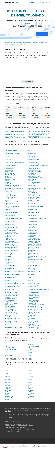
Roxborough (31, 387)
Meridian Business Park (33, 200)
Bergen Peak (8, 180)
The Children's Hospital (33, 291)
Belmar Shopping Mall (10, 179)
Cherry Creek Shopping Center (12, 229)
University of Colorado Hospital (35, 307)
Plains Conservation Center (34, 241)
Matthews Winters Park (33, 189)
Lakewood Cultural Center (34, 170)
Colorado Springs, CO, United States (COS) (15, 137)
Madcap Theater (32, 185)
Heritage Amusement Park (11, 328)
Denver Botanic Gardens (10, 270)
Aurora (6, 372)
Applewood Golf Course (10, 158)
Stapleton (30, 353)
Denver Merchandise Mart (11, 280)
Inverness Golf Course (33, 161)
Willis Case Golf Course (33, 327)
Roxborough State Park (33, 260)
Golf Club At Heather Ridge (11, 321)
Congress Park (8, 256)
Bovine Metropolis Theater (11, 197)
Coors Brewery (8, 257)
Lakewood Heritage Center (34, 171)
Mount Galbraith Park (33, 211)
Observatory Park (32, 226)
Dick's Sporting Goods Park (11, 295)
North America (14, 42)
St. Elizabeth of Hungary (33, 285)
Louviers (30, 378)
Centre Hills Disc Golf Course (11, 221)
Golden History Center (10, 319)
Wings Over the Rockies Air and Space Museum (39, 328)
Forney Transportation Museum (12, 310)
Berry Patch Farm (9, 183)
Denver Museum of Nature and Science (14, 285)
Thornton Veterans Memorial (34, 297)
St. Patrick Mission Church (34, 288)
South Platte (31, 274)
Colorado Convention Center (11, 242)
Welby (29, 355)
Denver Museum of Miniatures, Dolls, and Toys (15, 283)
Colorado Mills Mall (9, 244)
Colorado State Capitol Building (12, 250)
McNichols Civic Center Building (35, 195)
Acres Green (8, 369)
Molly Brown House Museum (34, 204)
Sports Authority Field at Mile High (36, 282)
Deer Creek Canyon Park (10, 265)
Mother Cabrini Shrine (33, 208)
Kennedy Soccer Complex (34, 164)
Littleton (30, 375)
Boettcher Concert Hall (10, 192)
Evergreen (7, 388)
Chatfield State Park (9, 224)
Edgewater (7, 385)
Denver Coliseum (9, 276)
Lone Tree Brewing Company (35, 182)
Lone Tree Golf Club (33, 183)
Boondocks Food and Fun (11, 195)
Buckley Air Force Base (10, 203)
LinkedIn (38, 434)
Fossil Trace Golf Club (10, 312)
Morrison (30, 379)
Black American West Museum (12, 185)
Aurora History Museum (10, 167)
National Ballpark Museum (34, 217)
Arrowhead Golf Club (9, 161)
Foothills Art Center (9, 307)
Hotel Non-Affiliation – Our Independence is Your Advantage (19, 425)
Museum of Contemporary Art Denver (36, 214)
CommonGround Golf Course (11, 251)
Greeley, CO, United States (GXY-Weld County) (39, 137)
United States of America (25, 42)
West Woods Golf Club (33, 321)
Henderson (7, 399)
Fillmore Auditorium (9, 304)
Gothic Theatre (8, 324)
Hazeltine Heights (9, 397)
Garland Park (8, 315)
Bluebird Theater (8, 191)
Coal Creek (7, 379)
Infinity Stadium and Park (33, 158)
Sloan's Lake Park (32, 273)
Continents (7, 42)
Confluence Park (8, 254)
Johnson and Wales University (35, 162)
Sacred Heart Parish (32, 263)
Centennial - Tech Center (10, 347)
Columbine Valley (9, 381)
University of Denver (33, 310)
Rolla (29, 385)
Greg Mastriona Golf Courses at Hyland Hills (15, 327)
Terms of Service (10, 447)
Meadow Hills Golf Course (34, 197)
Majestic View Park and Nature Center (37, 188)
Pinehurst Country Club (33, 238)
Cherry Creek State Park (10, 230)
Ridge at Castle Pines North (34, 253)
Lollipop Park (31, 180)
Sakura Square (31, 268)
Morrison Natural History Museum (35, 206)
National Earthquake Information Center (37, 218)
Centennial (7, 378)
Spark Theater (31, 280)
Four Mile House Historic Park (11, 313)
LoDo (29, 347)
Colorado (35, 42)
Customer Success (37, 429)
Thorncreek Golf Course (33, 295)
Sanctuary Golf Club (32, 270)
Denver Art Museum (9, 268)
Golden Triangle (8, 355)
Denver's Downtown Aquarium (12, 294)
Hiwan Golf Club (31, 150)
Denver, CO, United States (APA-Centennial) (38, 131)
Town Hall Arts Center (33, 301)
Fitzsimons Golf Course (10, 306)
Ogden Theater (31, 227)
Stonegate (30, 390)
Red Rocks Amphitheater (33, 247)
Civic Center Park (9, 238)
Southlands (30, 279)
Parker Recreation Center (34, 235)
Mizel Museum (31, 203)
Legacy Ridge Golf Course (34, 176)
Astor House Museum (10, 164)
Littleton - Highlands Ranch (34, 346)
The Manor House (32, 294)
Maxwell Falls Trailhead (33, 192)
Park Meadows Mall (32, 232)
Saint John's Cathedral (33, 266)
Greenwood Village (9, 396)
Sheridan (30, 352)
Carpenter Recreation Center (11, 214)
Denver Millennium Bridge (11, 282)
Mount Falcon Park (32, 209)
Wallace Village (31, 393)
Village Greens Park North (34, 312)
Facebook (20, 434)
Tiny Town (30, 298)
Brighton (6, 375)
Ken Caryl (30, 344)
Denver (6, 44)
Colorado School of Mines (11, 247)
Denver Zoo (7, 291)
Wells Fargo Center (32, 318)
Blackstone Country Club (10, 186)
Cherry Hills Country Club (10, 232)
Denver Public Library (10, 288)
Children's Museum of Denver (11, 233)
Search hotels (42, 34)
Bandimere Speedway (10, 171)
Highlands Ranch (32, 369)
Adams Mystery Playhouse (11, 150)
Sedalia (29, 388)
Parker (29, 382)
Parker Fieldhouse (32, 233)
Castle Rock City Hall (9, 217)
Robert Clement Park (33, 254)
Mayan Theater (31, 194)
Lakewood (30, 372)
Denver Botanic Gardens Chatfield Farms (14, 271)
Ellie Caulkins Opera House (11, 300)
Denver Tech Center (9, 289)
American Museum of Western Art (12, 153)
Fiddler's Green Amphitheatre (11, 303)
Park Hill (30, 349)
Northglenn (30, 381)
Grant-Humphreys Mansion (11, 325)
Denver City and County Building (12, 274)
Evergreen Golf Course (10, 301)
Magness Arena (31, 186)
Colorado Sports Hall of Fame (11, 248)
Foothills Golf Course (9, 309)
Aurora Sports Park (9, 170)
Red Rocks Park (31, 248)
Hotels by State (28, 429)
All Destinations (20, 429)
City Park (7, 235)
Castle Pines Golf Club (10, 215)
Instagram (33, 434)
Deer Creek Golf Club (10, 266)
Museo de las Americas (33, 212)
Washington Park (32, 315)
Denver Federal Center (10, 277)
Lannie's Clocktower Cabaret (34, 173)
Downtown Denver (14, 44)
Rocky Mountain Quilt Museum (35, 259)
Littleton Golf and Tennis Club (35, 177)
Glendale (7, 393)
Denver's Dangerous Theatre (11, 292)
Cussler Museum (8, 262)
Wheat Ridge (31, 397)
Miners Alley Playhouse (33, 201)
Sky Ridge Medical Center (34, 271)
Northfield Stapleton (32, 224)
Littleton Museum (32, 179)
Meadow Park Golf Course (34, 198)
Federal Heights (8, 390)
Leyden (30, 373)
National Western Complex (34, 221)
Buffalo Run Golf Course (10, 208)
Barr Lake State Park (9, 173)
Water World (31, 316)
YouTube (28, 434)
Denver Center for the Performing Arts (13, 273)
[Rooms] (28, 34)
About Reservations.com (10, 429)
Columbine (7, 352)
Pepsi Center (31, 236)
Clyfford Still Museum (9, 241)
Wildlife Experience (32, 324)
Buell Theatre (8, 204)
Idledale (30, 370)
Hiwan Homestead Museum (34, 152)
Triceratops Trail (32, 303)
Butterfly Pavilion (8, 209)
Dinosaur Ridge (8, 297)
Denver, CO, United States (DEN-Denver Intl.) (38, 133)
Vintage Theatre (31, 313)
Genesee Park (8, 316)
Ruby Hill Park (31, 262)
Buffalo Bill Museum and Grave (12, 206)
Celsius (17, 103)
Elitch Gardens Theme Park (11, 298)
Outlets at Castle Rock (33, 229)
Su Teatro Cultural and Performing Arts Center (38, 289)
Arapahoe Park (8, 159)
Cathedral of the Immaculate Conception (14, 218)
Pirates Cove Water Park (34, 239)
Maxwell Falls (31, 191)
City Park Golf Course (10, 236)
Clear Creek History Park (10, 239)
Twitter (24, 434)
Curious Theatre (8, 260)
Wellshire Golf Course (33, 319)
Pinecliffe (30, 384)
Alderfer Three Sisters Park (11, 152)
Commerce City (8, 382)
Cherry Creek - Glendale (10, 349)
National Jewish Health (33, 220)
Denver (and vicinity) (43, 42)
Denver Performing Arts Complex (12, 286)
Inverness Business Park (33, 159)
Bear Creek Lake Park (10, 174)
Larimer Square (31, 174)
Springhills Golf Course (33, 283)
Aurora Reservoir (9, 168)
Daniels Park (7, 263)
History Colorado (32, 149)
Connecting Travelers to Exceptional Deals (15, 427)
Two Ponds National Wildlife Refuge (36, 304)
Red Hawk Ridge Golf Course (34, 245)
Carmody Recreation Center (11, 212)
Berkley (6, 373)
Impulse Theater (32, 155)
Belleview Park (8, 177)
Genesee (7, 391)
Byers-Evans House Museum (11, 211)
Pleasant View (31, 350)
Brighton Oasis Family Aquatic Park (13, 201)
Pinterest (43, 434)
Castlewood (7, 346)
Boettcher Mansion (9, 194)
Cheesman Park (8, 226)
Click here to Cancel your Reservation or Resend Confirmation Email (20, 420)
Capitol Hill (7, 344)
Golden (6, 394)
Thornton (30, 391)
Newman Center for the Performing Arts (37, 223)
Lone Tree (30, 376)
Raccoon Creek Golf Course (34, 244)
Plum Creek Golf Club (33, 242)
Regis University (31, 251)
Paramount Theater (32, 230)
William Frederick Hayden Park (35, 325)
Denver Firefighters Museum (11, 279)
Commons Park (8, 253)
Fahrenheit (9, 103)
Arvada (6, 370)
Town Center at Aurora (33, 300)
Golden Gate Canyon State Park (12, 318)
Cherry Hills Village (9, 350)
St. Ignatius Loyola (32, 286)
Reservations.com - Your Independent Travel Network (17, 424)
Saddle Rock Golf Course (34, 265)
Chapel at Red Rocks (9, 223)
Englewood (7, 387)
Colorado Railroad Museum (11, 245)
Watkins (30, 394)
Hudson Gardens (32, 153)
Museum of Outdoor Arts (33, 215)
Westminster (31, 396)
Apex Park (7, 156)
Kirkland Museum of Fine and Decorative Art (38, 165)
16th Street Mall (8, 149)
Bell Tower (7, 176)
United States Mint (32, 306)
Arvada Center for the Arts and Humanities (14, 162)
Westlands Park (31, 322)
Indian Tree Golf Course (33, 156)
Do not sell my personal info (12, 431)
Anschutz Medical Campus (11, 155)
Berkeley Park (8, 182)
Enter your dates (27, 81)
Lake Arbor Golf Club (33, 167)
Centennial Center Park (10, 220)
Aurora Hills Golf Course (10, 165)
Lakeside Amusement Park (34, 168)
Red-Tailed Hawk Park (33, 250)
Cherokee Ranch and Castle (11, 227)
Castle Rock (7, 376)
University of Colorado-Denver (35, 309)
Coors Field (7, 259)
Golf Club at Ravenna (9, 322)
